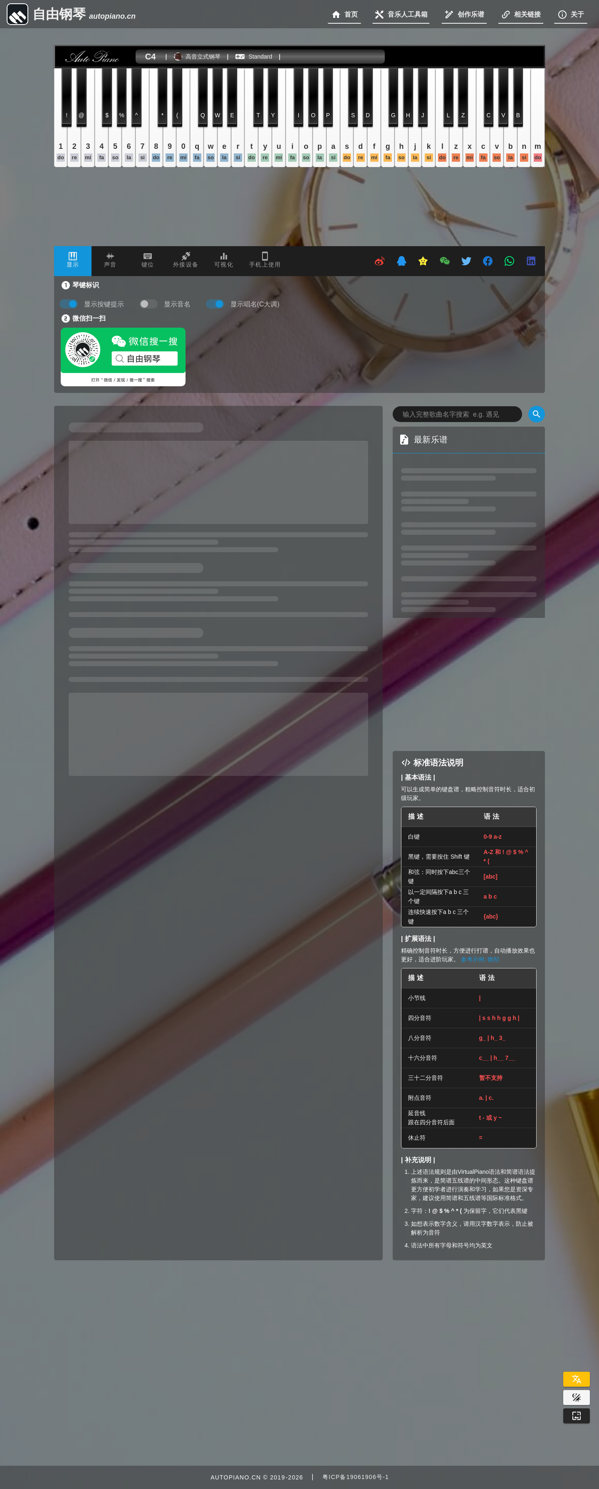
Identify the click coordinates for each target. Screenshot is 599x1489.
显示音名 (177, 304)
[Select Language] (576, 1379)
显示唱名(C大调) (255, 304)
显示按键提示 (104, 304)
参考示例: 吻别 (480, 959)
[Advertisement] (469, 684)
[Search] (536, 414)
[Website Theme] (576, 1397)
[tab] (73, 261)
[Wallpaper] (576, 1415)
